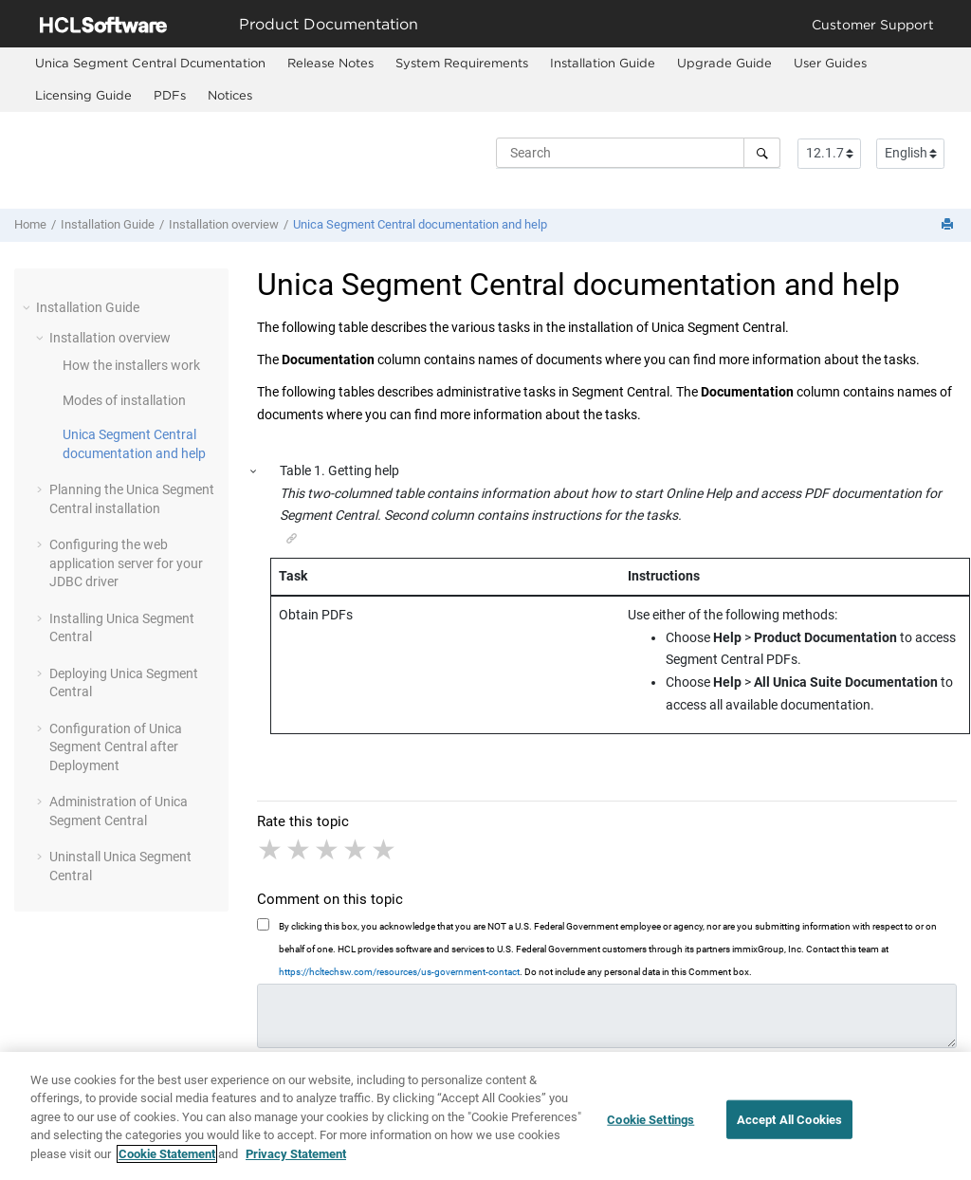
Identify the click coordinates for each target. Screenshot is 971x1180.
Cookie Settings (650, 1132)
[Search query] (638, 153)
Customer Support (873, 24)
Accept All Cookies (789, 1132)
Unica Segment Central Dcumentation (150, 62)
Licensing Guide (83, 94)
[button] (28, 307)
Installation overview (224, 224)
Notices (230, 94)
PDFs (170, 94)
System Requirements (461, 62)
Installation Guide (602, 62)
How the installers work (131, 365)
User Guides (830, 62)
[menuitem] (150, 63)
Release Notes (330, 62)
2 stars (299, 850)
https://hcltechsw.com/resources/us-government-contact (399, 972)
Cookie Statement (167, 1166)
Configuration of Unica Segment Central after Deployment (115, 747)
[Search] (761, 153)
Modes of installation (124, 400)
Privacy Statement (296, 1166)
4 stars (356, 850)
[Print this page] (949, 225)
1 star (271, 850)
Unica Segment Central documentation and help (420, 224)
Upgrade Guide (724, 62)
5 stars (385, 850)
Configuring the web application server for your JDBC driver (126, 563)
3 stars (328, 850)
